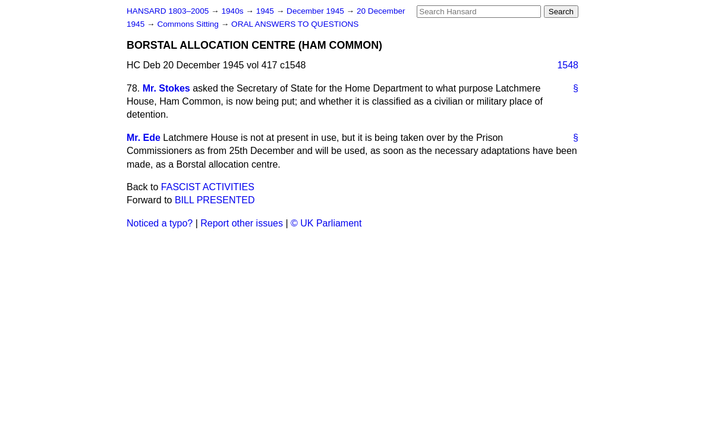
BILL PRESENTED (215, 200)
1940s (233, 11)
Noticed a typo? (160, 223)
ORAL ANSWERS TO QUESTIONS (294, 24)
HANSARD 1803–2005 (168, 11)
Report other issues (241, 223)
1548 (567, 65)
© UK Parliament (326, 223)
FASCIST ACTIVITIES (207, 187)
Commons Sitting (189, 24)
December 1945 (317, 11)
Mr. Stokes (166, 88)
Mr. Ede (143, 138)
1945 (266, 11)
